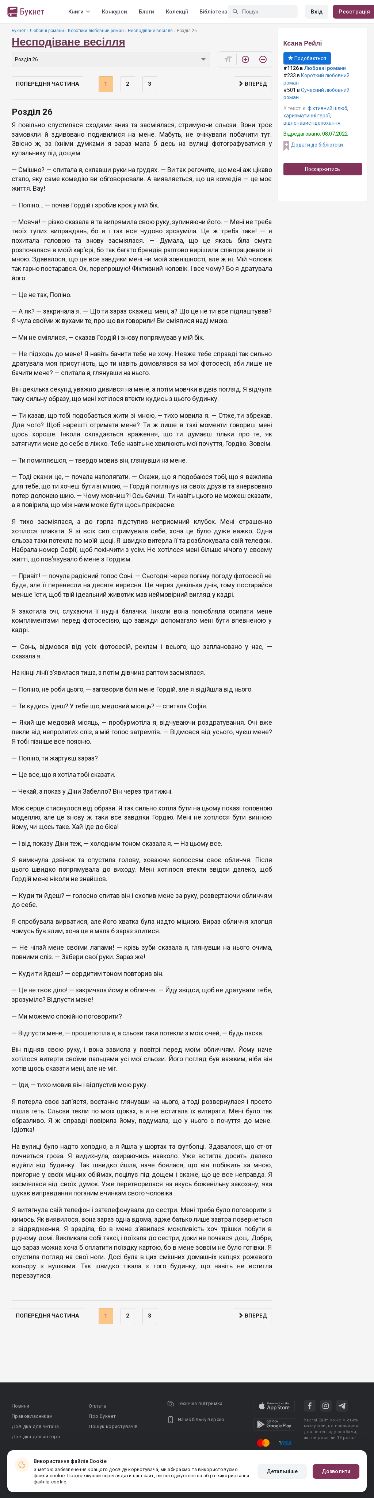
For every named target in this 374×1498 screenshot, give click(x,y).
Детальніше (282, 1471)
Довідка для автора (36, 1436)
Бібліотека (213, 11)
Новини (20, 1406)
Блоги (146, 11)
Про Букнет (102, 1416)
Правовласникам (32, 1416)
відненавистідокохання (311, 123)
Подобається (307, 58)
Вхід (317, 11)
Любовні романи (47, 30)
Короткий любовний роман (96, 30)
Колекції (177, 11)
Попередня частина (47, 84)
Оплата (97, 1406)
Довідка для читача (35, 1426)
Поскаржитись (322, 169)
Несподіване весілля (150, 30)
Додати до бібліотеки (317, 145)
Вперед (252, 84)
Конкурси (114, 11)
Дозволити (336, 1471)
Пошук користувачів (113, 1426)
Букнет (19, 30)
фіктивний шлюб (327, 108)
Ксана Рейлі (302, 43)
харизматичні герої (306, 115)
